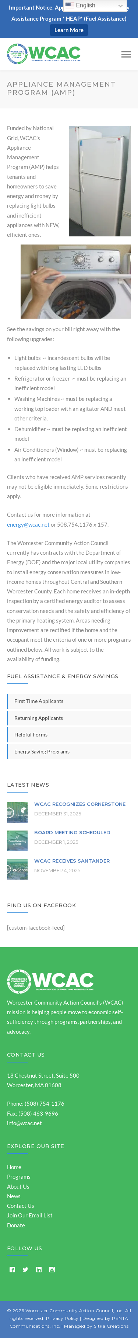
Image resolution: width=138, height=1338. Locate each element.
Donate (16, 1225)
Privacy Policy (62, 1318)
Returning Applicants (38, 718)
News (14, 1196)
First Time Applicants (38, 701)
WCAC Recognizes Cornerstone (79, 804)
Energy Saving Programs (42, 751)
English (80, 5)
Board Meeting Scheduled (72, 832)
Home (14, 1167)
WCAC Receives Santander (72, 861)
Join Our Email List (30, 1215)
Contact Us (26, 1054)
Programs (19, 1176)
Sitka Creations (111, 1326)
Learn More (69, 30)
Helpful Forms (30, 734)
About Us (18, 1186)
